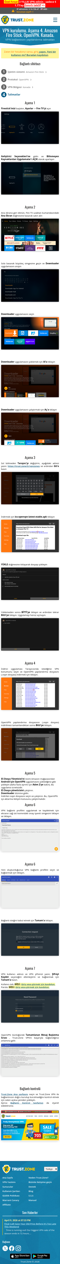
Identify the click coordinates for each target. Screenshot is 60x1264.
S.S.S (31, 1195)
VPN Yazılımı (9, 1182)
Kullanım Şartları (11, 1191)
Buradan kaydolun (37, 55)
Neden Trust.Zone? (38, 1177)
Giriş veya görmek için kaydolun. (38, 984)
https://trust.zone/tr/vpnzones (24, 466)
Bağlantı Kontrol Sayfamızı (26, 1102)
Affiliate (6, 1204)
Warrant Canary (10, 1200)
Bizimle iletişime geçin (40, 1182)
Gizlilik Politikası (10, 1195)
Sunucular (7, 1186)
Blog (31, 1191)
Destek (32, 1186)
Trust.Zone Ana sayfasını (14, 1094)
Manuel (32, 1200)
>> (35, 5)
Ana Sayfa (7, 1177)
